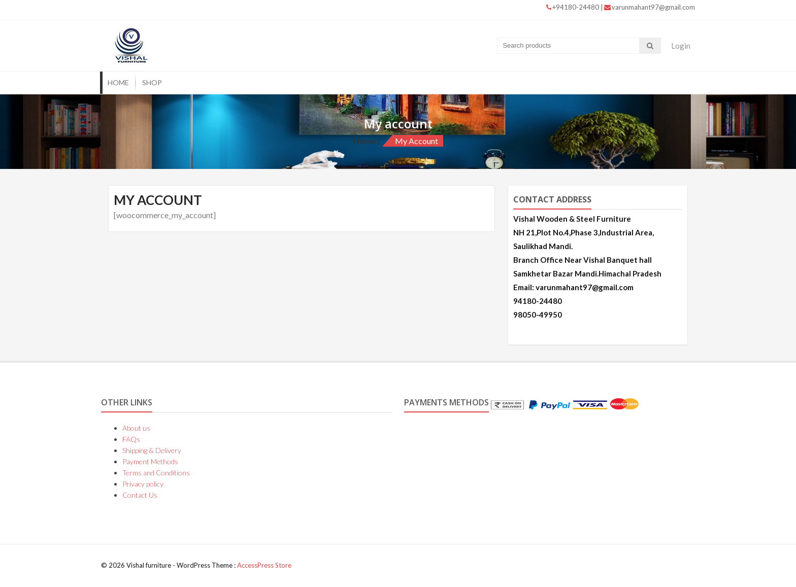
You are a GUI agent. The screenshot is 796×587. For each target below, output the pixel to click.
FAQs (131, 439)
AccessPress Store (264, 565)
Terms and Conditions (156, 472)
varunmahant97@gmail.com (649, 7)
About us (136, 428)
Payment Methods (150, 461)
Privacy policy (142, 483)
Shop (152, 82)
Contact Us (139, 495)
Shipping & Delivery (151, 450)
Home (118, 82)
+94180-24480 (573, 7)
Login (680, 45)
